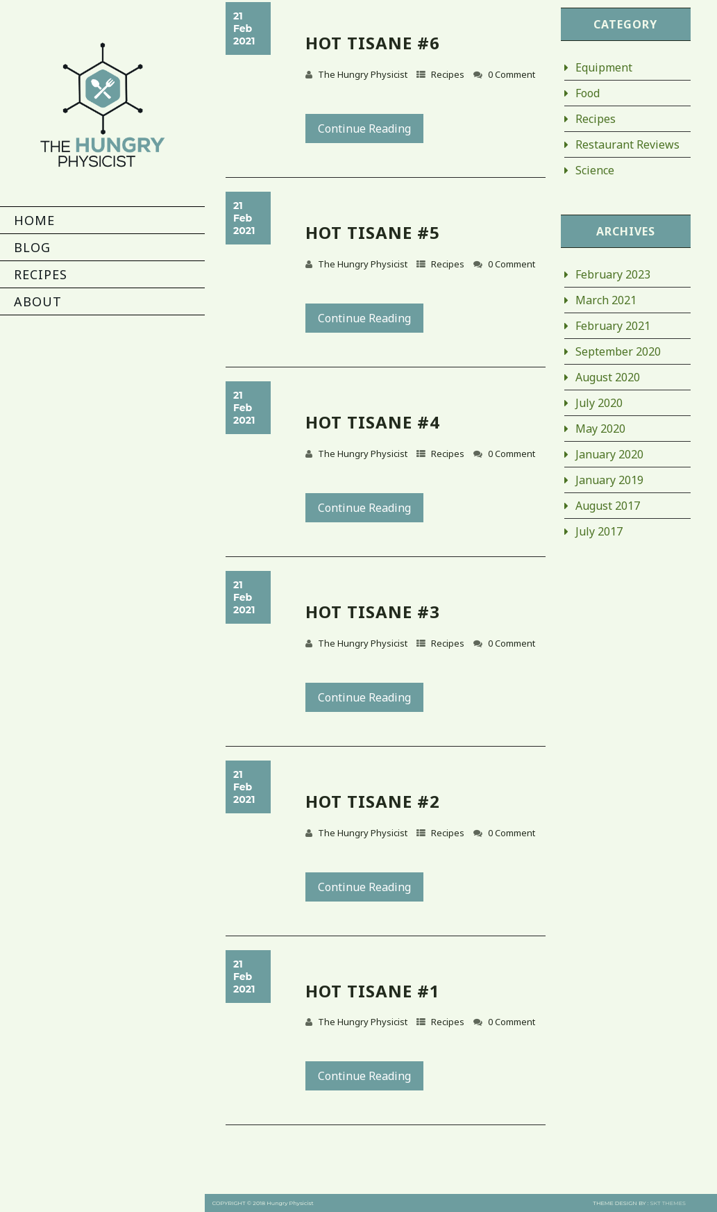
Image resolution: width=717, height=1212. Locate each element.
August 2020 (607, 377)
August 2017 (607, 505)
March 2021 (605, 300)
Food (587, 93)
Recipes (447, 74)
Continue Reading (364, 128)
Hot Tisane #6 (372, 42)
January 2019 (609, 480)
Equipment (603, 67)
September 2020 (618, 351)
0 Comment (511, 74)
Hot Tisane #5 (372, 232)
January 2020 (609, 454)
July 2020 (599, 402)
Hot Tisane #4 (372, 421)
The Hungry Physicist (362, 74)
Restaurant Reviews (627, 144)
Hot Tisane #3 (372, 611)
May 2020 (600, 428)
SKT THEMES (668, 1202)
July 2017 (599, 531)
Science (594, 170)
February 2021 (612, 325)
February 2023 (612, 274)
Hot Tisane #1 (372, 990)
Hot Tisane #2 (372, 801)
